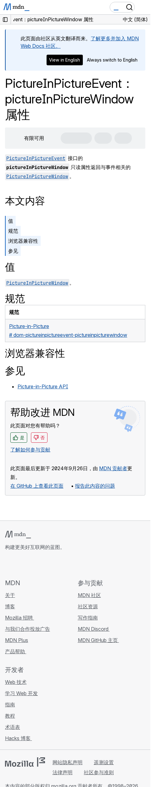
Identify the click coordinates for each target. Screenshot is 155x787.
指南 (10, 704)
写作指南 (88, 618)
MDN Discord (94, 629)
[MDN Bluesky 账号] (20, 564)
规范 (13, 231)
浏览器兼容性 (23, 241)
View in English (64, 59)
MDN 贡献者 (113, 468)
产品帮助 (15, 651)
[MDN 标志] (18, 534)
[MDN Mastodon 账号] (42, 564)
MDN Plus (16, 640)
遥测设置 (104, 762)
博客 (10, 606)
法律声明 (62, 772)
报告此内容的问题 (95, 486)
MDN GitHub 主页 (98, 640)
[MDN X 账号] (31, 564)
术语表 (12, 727)
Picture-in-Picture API (43, 386)
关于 (10, 595)
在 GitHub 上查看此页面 (36, 486)
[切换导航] (143, 7)
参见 (13, 251)
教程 (10, 716)
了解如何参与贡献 (30, 449)
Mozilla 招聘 (19, 618)
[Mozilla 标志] (25, 762)
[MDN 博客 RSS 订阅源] (54, 564)
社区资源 (88, 606)
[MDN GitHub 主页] (8, 564)
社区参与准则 (99, 772)
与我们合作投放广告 (27, 629)
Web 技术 (16, 682)
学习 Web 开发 (21, 693)
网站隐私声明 (67, 762)
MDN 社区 (89, 595)
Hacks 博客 (18, 738)
